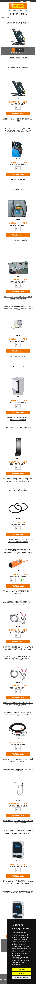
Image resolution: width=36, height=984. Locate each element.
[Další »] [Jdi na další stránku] (21, 49)
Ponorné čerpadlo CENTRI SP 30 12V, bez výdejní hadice (18, 540)
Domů (21, 1)
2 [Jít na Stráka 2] (16, 49)
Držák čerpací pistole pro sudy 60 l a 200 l (18, 120)
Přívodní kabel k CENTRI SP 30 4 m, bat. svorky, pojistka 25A (18, 704)
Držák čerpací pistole (18, 57)
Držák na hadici (18, 179)
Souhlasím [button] (21, 969)
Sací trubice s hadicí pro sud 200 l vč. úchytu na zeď (18, 760)
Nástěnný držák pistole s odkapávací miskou (18, 418)
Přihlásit (29, 1)
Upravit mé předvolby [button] (21, 977)
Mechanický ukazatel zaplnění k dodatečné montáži (18, 298)
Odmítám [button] (21, 973)
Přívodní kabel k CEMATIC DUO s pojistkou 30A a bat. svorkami (18, 648)
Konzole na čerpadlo (18, 240)
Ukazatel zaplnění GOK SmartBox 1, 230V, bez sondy (18, 822)
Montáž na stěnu (18, 356)
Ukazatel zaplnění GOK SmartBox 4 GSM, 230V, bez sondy (18, 882)
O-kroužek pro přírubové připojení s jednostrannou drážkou (18, 480)
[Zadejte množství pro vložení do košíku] (18, 108)
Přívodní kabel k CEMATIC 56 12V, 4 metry (18, 592)
